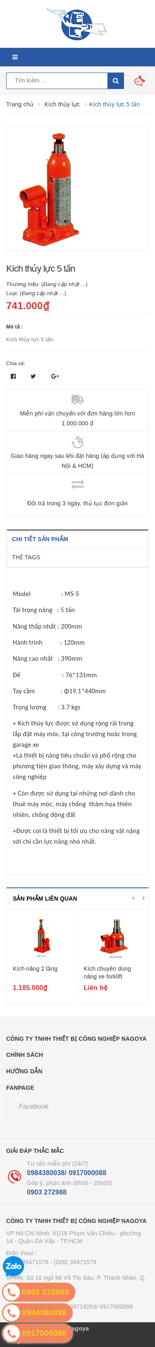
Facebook (33, 1106)
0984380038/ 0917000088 (66, 1172)
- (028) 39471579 (73, 1262)
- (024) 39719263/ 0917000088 (91, 1306)
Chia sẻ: (15, 363)
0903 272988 (47, 1192)
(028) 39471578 (27, 1262)
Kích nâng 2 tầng (35, 968)
